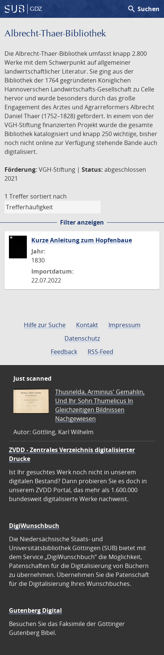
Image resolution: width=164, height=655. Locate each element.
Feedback (64, 352)
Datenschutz (82, 338)
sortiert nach (48, 196)
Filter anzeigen (82, 222)
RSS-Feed (100, 352)
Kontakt (87, 325)
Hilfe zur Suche (45, 325)
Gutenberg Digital (35, 610)
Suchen (143, 8)
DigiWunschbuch (34, 526)
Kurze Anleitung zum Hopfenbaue (81, 240)
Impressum (124, 325)
